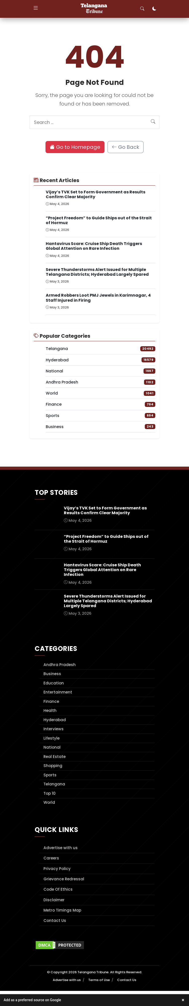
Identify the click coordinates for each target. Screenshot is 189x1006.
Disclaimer (54, 900)
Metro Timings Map (62, 910)
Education (53, 683)
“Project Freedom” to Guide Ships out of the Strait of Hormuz (99, 220)
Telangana (54, 784)
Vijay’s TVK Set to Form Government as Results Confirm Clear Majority (95, 194)
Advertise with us (60, 847)
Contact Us (54, 920)
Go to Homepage (75, 147)
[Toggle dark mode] (154, 8)
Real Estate (54, 756)
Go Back (125, 147)
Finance (51, 701)
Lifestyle (51, 738)
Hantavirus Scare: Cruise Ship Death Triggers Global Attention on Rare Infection (94, 246)
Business (52, 673)
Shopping (52, 765)
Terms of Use (99, 980)
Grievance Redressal (63, 879)
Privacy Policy (57, 868)
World (49, 802)
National (52, 747)
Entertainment (57, 692)
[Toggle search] (142, 9)
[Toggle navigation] (36, 9)
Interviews (53, 729)
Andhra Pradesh (59, 664)
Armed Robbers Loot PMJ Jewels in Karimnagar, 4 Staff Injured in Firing (98, 297)
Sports (50, 775)
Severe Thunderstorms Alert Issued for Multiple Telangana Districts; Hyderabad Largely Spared (97, 272)
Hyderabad (54, 719)
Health (50, 710)
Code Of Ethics (58, 889)
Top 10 (49, 793)
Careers (51, 858)
